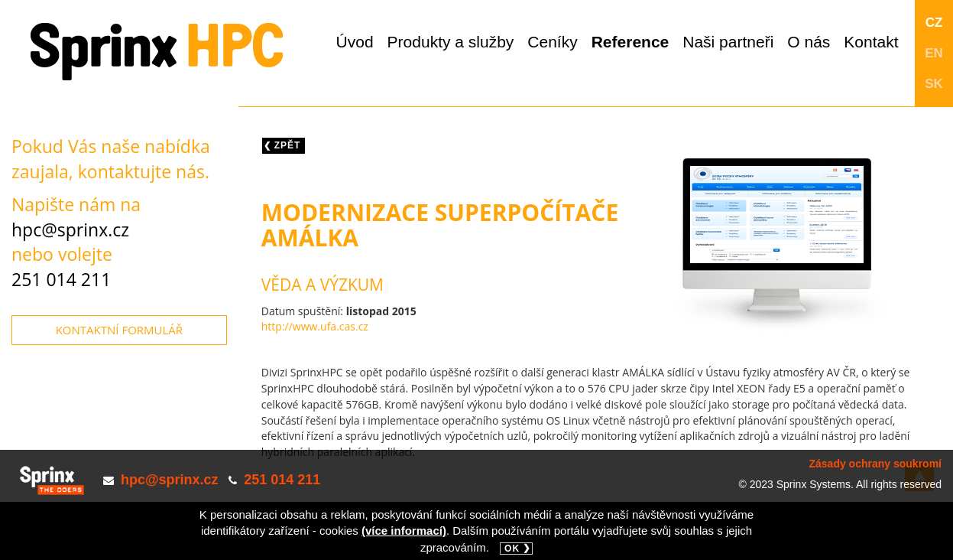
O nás (808, 41)
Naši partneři (727, 41)
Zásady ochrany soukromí (875, 463)
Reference (630, 41)
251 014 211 (61, 279)
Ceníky (552, 41)
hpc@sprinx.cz (70, 229)
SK (934, 84)
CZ (934, 22)
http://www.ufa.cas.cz (314, 326)
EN (934, 53)
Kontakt (871, 41)
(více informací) (403, 530)
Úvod (355, 41)
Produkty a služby (450, 41)
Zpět (287, 145)
